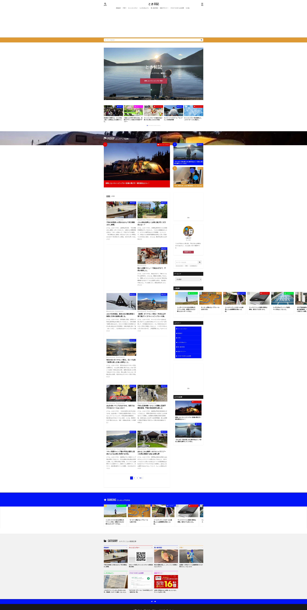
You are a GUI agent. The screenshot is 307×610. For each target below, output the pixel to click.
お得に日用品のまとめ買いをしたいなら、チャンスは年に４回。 (165, 591)
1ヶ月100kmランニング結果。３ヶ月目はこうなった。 (282, 308)
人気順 (113, 196)
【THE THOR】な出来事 (177, 8)
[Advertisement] (153, 24)
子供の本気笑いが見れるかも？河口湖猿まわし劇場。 (120, 223)
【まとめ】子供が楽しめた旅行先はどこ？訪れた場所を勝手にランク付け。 (188, 162)
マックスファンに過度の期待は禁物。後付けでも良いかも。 (258, 308)
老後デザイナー (164, 8)
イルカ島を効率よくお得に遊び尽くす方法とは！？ (151, 223)
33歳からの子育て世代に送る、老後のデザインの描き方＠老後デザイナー (133, 119)
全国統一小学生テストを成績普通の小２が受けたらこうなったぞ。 (191, 565)
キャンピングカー (133, 8)
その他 (187, 8)
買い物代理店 (154, 8)
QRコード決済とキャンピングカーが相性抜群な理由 (141, 565)
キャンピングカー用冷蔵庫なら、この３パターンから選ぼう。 (193, 118)
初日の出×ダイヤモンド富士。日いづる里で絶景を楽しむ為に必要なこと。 (121, 361)
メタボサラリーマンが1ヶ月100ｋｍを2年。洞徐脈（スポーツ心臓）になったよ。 (115, 591)
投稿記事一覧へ (188, 252)
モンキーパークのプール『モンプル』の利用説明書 (173, 118)
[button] (105, 112)
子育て (124, 8)
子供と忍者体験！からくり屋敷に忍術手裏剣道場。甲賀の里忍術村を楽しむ (151, 407)
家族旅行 (118, 8)
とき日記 (153, 4)
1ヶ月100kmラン (144, 8)
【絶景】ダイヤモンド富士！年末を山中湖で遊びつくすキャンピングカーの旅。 (151, 315)
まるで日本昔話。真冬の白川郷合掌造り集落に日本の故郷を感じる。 (120, 315)
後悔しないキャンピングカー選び (153, 80)
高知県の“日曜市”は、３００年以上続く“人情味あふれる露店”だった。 (113, 119)
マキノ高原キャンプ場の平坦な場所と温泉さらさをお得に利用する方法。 (120, 452)
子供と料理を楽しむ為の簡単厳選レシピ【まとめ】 (188, 185)
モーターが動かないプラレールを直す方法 (210, 308)
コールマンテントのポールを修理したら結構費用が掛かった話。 (234, 309)
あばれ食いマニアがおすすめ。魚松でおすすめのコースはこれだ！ (120, 407)
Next (141, 478)
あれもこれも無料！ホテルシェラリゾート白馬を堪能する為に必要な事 (151, 452)
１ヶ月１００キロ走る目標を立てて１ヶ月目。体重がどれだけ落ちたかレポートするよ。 (186, 309)
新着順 (108, 196)
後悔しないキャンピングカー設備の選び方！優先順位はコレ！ (128, 183)
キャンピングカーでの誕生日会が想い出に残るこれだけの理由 (153, 118)
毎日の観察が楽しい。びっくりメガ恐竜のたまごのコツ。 (165, 565)
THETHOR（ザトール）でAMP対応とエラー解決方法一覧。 (141, 591)
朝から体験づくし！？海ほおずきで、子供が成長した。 (151, 269)
